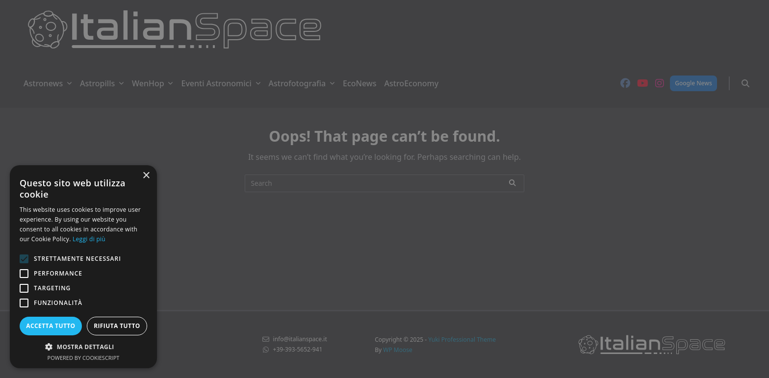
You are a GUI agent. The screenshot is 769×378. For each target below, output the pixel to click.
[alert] (384, 189)
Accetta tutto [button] (50, 326)
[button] (83, 347)
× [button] (146, 175)
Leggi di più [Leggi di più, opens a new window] (89, 239)
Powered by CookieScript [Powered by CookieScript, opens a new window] (84, 357)
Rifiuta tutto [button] (117, 326)
